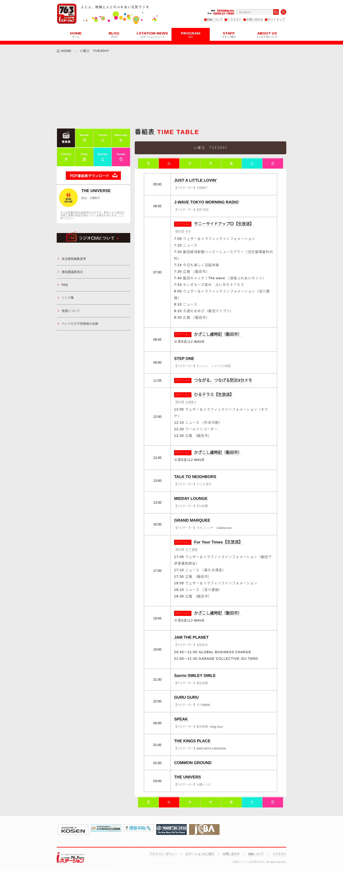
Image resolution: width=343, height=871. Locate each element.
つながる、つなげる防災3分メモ (223, 380)
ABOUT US (267, 34)
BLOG (114, 34)
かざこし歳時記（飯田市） (218, 334)
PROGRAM (190, 34)
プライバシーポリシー (163, 854)
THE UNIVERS (187, 777)
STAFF (229, 34)
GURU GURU (186, 697)
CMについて (215, 19)
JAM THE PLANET (191, 637)
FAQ (65, 285)
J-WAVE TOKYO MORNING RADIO (206, 202)
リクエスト (234, 19)
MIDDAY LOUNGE (191, 499)
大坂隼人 (191, 402)
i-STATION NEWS (152, 34)
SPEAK (181, 719)
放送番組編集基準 (74, 258)
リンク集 (68, 298)
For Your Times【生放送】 (218, 542)
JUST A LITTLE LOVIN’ (195, 180)
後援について (71, 311)
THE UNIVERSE (96, 191)
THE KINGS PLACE (192, 741)
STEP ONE (184, 359)
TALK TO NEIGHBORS (195, 477)
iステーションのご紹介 (200, 854)
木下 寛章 (191, 550)
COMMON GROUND (193, 763)
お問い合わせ (254, 19)
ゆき (188, 232)
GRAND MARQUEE (192, 520)
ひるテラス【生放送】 (214, 395)
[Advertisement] (171, 90)
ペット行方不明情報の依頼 (80, 323)
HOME (76, 34)
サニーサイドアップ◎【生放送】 (224, 224)
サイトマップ (276, 19)
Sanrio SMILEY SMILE (195, 676)
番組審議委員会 (72, 272)
